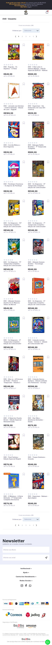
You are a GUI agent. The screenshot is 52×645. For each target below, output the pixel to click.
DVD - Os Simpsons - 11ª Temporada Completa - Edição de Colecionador (12, 263)
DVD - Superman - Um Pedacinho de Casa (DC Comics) (36, 107)
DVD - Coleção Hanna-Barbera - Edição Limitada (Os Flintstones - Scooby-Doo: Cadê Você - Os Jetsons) (37, 382)
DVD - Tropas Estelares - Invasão (37, 458)
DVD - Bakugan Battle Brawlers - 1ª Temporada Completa (37, 146)
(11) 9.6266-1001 (47, 642)
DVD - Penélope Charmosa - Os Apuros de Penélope (13, 185)
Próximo (36, 36)
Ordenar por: (17, 30)
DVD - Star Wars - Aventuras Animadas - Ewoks (36, 419)
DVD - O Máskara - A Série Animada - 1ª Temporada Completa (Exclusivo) (13, 498)
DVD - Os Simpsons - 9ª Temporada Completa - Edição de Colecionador (37, 185)
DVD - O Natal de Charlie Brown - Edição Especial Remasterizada (13, 419)
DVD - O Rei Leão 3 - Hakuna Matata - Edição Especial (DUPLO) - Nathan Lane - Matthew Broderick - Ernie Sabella (38, 70)
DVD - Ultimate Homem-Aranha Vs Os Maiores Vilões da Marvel (12, 302)
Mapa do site (45, 635)
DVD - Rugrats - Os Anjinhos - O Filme (10, 67)
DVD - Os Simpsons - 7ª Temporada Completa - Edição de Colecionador (37, 224)
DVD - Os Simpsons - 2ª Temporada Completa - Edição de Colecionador (12, 341)
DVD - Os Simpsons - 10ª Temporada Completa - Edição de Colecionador (13, 224)
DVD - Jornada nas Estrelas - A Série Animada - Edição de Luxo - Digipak (14, 107)
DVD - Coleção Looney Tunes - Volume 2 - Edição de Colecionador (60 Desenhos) (37, 342)
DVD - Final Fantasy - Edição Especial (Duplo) (12, 458)
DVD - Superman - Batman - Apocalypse (38, 497)
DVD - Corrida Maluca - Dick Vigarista (12, 146)
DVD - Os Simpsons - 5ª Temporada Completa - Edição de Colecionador (37, 302)
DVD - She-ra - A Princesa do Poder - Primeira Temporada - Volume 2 (13, 381)
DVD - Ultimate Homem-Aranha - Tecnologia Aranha (36, 263)
